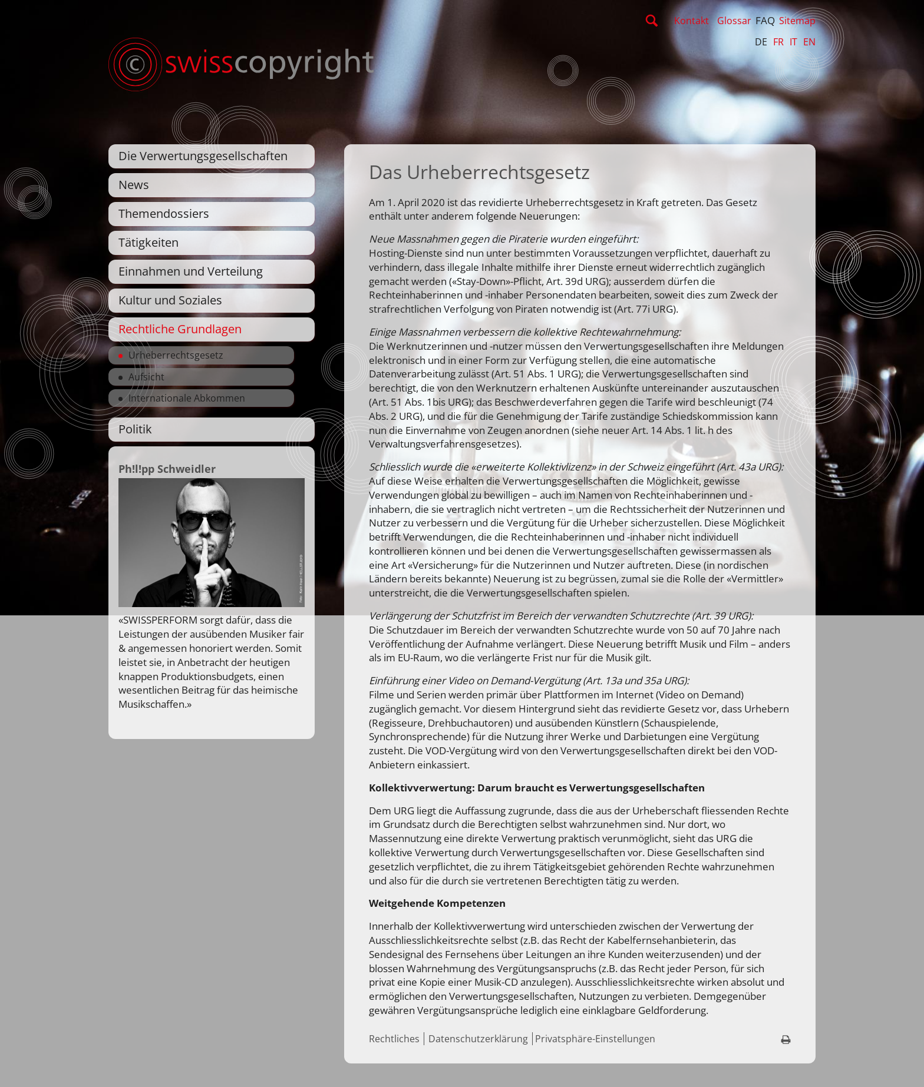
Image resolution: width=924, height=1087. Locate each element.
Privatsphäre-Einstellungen (595, 1038)
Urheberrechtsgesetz (175, 355)
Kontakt (691, 20)
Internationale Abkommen (186, 398)
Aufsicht (146, 376)
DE (761, 41)
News (133, 185)
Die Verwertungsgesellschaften (203, 156)
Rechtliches (394, 1038)
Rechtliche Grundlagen (180, 329)
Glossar (734, 20)
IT (793, 41)
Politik (135, 429)
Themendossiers (163, 213)
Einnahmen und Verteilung (190, 271)
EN (809, 41)
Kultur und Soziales (170, 300)
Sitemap (797, 20)
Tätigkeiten (148, 242)
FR (778, 41)
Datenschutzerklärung (478, 1038)
